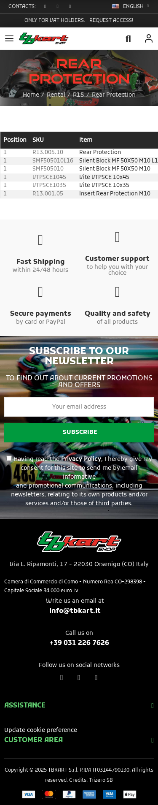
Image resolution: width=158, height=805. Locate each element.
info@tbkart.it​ (75, 611)
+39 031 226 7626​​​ (79, 643)
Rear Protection (100, 152)
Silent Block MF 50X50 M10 (114, 169)
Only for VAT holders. (54, 20)
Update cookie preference (40, 730)
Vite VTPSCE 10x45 (104, 177)
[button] (46, 6)
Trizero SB (101, 780)
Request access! (111, 20)
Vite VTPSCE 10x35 (104, 185)
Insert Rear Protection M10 (114, 194)
